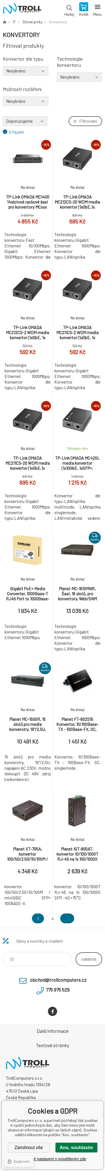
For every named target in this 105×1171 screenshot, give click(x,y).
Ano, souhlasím (76, 1147)
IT (14, 22)
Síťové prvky (32, 22)
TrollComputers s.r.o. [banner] (22, 10)
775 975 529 (57, 989)
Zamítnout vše (29, 1147)
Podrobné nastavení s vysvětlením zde (52, 1159)
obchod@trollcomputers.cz (58, 980)
